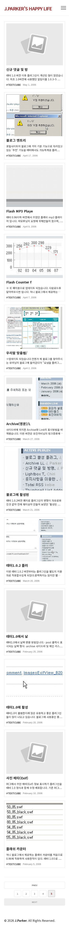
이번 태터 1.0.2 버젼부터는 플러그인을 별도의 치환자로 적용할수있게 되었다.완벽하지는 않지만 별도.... (34, 573)
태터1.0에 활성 (17, 707)
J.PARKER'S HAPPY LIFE (28, 8)
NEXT (34, 902)
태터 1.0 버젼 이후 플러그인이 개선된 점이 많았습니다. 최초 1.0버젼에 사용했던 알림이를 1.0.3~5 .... (34, 77)
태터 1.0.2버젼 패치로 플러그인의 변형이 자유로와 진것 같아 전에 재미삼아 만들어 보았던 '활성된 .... (33, 502)
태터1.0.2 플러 (17, 565)
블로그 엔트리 (16, 140)
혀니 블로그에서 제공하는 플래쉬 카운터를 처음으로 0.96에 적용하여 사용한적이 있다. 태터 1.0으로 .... (34, 856)
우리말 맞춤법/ (16, 353)
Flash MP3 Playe (19, 211)
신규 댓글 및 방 (17, 69)
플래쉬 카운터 (16, 849)
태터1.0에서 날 (17, 636)
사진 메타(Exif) (17, 778)
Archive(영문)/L (18, 423)
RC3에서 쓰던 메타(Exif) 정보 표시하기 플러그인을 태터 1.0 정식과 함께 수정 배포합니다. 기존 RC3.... (34, 786)
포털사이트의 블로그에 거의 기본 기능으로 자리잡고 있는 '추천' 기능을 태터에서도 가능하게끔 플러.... (34, 148)
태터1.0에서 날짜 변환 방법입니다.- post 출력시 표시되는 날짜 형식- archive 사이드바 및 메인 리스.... (34, 644)
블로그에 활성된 (17, 494)
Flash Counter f (18, 282)
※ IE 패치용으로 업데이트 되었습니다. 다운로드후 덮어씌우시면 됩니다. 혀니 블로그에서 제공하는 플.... (33, 290)
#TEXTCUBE (13, 85)
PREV (34, 885)
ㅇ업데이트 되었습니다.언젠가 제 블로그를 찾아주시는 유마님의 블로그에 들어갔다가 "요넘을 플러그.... (34, 360)
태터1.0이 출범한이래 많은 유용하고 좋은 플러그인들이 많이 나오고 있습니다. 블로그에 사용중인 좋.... (34, 715)
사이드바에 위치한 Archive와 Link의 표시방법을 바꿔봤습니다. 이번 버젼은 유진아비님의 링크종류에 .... (34, 431)
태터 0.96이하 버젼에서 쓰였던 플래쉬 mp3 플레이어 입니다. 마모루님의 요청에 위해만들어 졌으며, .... (34, 219)
